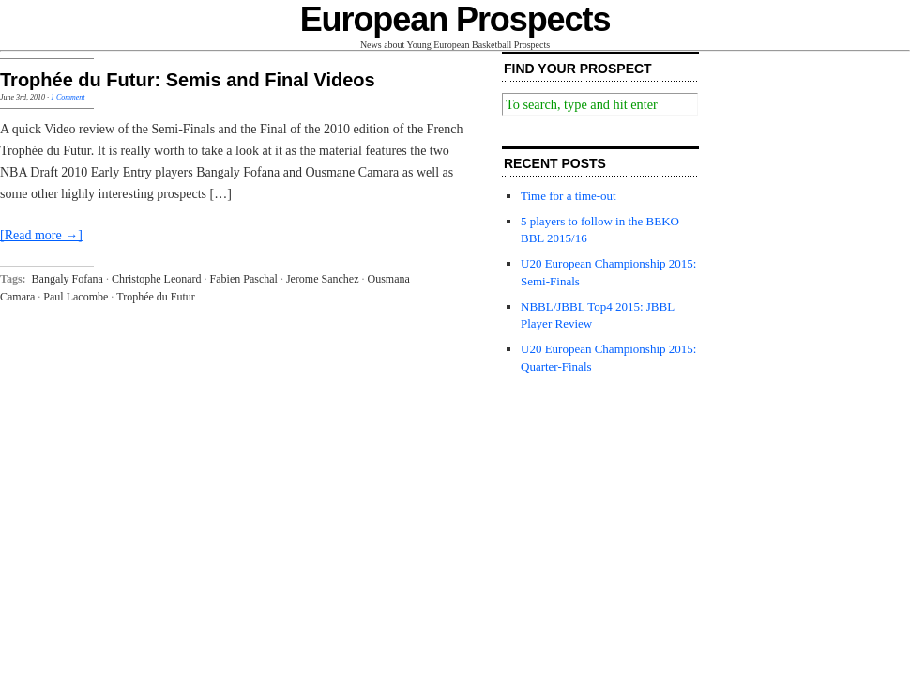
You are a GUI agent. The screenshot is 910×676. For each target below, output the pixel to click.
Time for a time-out (568, 196)
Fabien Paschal (244, 278)
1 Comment (68, 97)
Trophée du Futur (155, 296)
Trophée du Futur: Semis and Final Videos (187, 79)
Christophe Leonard (157, 278)
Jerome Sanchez (322, 278)
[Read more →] (41, 235)
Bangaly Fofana (67, 278)
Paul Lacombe (75, 296)
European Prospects (455, 19)
